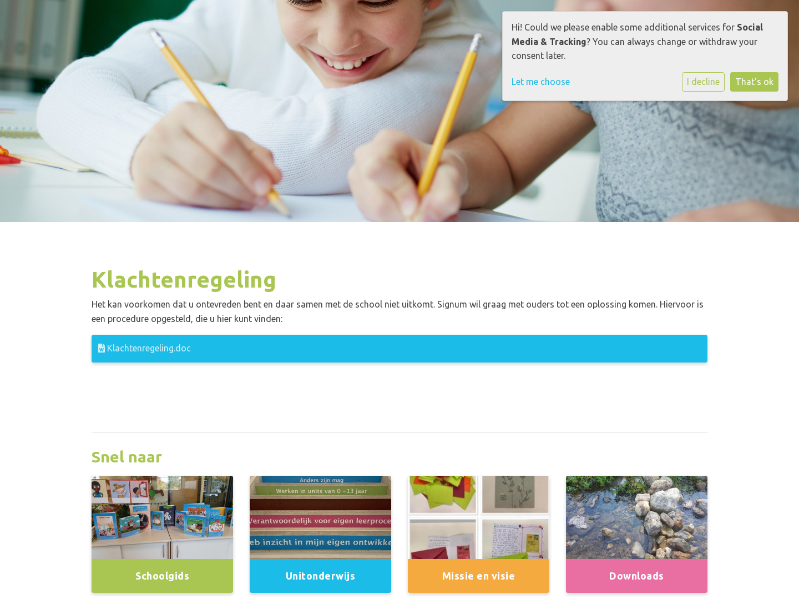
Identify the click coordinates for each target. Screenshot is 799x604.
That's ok (754, 82)
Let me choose (541, 82)
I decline (703, 82)
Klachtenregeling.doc (144, 348)
